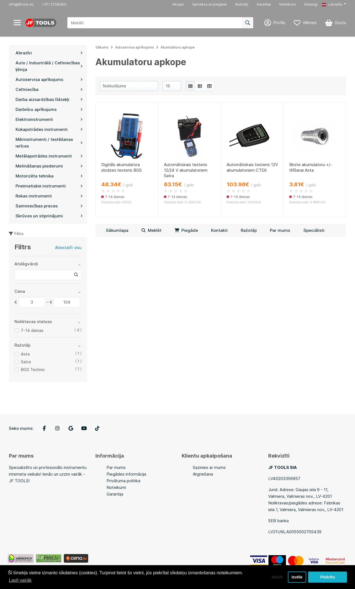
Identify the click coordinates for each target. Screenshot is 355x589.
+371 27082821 (54, 4)
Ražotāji (241, 4)
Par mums (280, 230)
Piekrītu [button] (327, 577)
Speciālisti (313, 230)
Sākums (101, 47)
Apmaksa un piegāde (209, 4)
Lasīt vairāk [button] (20, 580)
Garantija (264, 4)
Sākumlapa (117, 230)
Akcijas (178, 4)
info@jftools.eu (21, 4)
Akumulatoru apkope (178, 47)
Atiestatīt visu (68, 247)
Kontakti (219, 230)
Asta (25, 354)
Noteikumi (287, 4)
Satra (26, 361)
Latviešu (332, 4)
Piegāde (186, 230)
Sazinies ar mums (209, 467)
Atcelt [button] (277, 577)
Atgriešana (203, 474)
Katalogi (311, 4)
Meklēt (151, 230)
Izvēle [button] (296, 577)
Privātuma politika (123, 480)
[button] (334, 4)
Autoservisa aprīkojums (134, 47)
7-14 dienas (32, 330)
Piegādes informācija (126, 474)
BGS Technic (33, 369)
